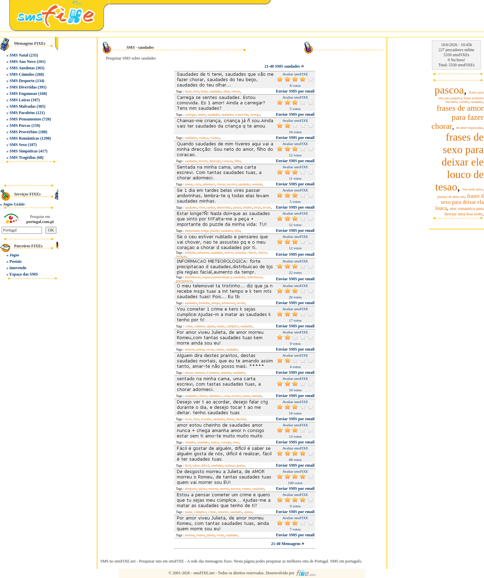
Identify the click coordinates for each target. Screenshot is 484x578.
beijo (204, 91)
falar (196, 419)
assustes (240, 252)
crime (189, 326)
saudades (215, 91)
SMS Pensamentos (25, 119)
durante (241, 419)
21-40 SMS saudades (282, 66)
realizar (230, 465)
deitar (230, 419)
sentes (202, 114)
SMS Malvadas (22, 106)
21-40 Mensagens (286, 543)
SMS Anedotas (22, 68)
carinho (464, 102)
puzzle (214, 230)
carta (197, 184)
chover (262, 252)
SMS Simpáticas (23, 151)
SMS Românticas (24, 138)
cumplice (232, 326)
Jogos (14, 255)
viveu (210, 349)
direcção (215, 161)
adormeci (209, 184)
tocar (188, 419)
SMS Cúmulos (21, 74)
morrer (224, 489)
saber (196, 465)
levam (267, 207)
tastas (246, 396)
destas (189, 372)
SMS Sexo (18, 144)
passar (237, 207)
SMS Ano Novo (22, 61)
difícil (205, 465)
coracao (228, 161)
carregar (190, 114)
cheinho (190, 442)
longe (204, 230)
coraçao (181, 256)
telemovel (228, 303)
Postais (15, 261)
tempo (215, 303)
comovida (241, 114)
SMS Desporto (21, 80)
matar (221, 326)
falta (238, 230)
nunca (215, 442)
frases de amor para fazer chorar (458, 117)
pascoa (449, 90)
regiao (206, 277)
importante (192, 230)
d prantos (212, 372)
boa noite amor (473, 189)
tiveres (203, 161)
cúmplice (200, 512)
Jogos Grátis (14, 204)
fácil (188, 465)
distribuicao (193, 277)
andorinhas (223, 207)
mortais (200, 372)
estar (236, 442)
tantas (189, 184)
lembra (247, 207)
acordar (206, 419)
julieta (200, 349)
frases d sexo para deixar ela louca (459, 202)
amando (225, 372)
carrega (255, 114)
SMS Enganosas (23, 93)
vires (202, 207)
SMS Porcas (19, 125)
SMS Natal (18, 55)
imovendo (17, 267)
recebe (241, 303)
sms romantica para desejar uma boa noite (464, 211)
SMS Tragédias (22, 157)
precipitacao (184, 281)
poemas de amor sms (451, 196)
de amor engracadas (469, 128)
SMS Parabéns (22, 112)
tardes (211, 207)
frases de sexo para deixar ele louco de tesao (459, 162)
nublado (190, 252)
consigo (226, 442)
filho (238, 161)
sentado (257, 396)
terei (196, 91)
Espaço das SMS (23, 274)
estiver (229, 252)
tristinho (204, 303)
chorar (236, 91)
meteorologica (222, 277)
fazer (188, 91)
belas (257, 207)
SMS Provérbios (23, 132)
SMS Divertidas (23, 87)
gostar (241, 465)
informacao (255, 277)
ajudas (211, 326)
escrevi (231, 184)
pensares (203, 252)
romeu (219, 349)
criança (203, 138)
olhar (226, 91)
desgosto (191, 489)
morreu (190, 349)
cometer (199, 326)
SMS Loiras (19, 100)
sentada (257, 184)
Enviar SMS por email (295, 91)
